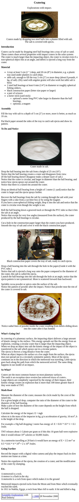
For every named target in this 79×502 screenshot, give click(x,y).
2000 (35, 496)
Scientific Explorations (12, 495)
